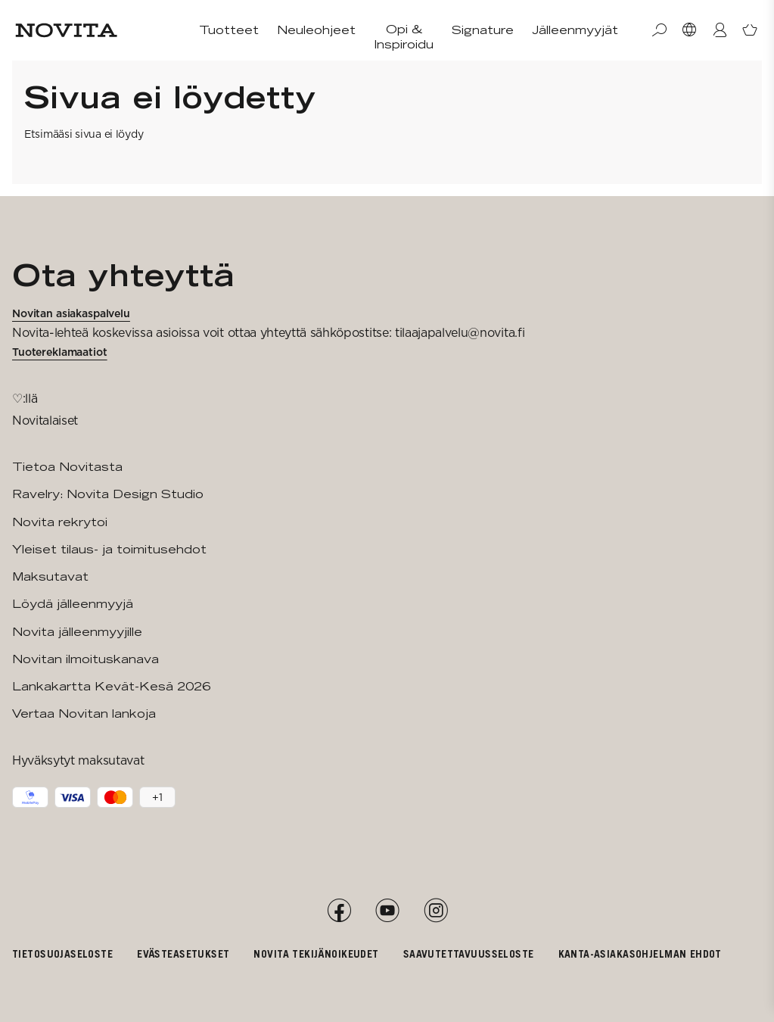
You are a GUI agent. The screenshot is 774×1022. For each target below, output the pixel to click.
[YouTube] (387, 911)
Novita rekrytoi (59, 522)
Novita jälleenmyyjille (77, 632)
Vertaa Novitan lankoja (84, 713)
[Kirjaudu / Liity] (719, 30)
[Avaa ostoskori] (750, 30)
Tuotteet (229, 30)
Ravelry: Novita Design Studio (108, 494)
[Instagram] (436, 911)
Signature (483, 30)
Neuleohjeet (316, 30)
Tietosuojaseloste (62, 953)
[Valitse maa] (689, 30)
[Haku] (659, 30)
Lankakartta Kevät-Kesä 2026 (111, 686)
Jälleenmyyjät (575, 30)
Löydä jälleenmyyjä (72, 604)
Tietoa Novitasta (67, 467)
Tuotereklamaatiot (59, 352)
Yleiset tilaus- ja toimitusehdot (109, 549)
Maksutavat (50, 576)
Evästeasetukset (183, 953)
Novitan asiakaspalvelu (71, 313)
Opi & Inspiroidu (404, 36)
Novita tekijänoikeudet (315, 953)
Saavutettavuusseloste (468, 953)
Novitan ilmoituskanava (85, 659)
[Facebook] (339, 911)
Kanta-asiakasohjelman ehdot (640, 953)
